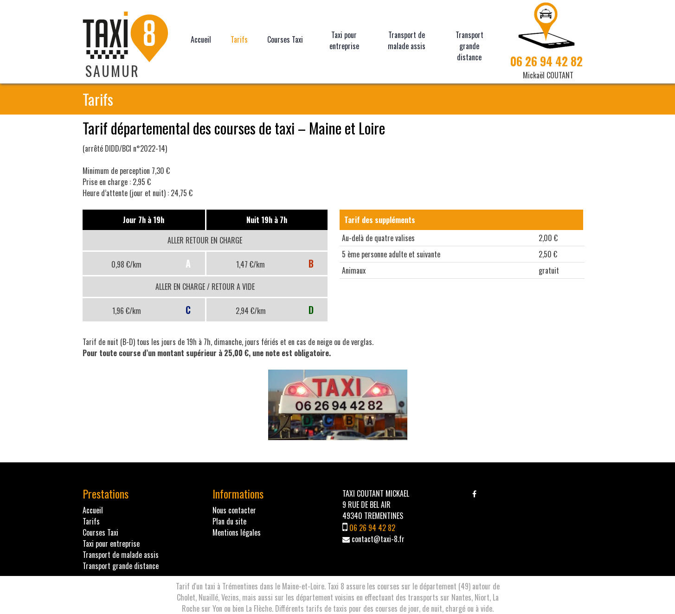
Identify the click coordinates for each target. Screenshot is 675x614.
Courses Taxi (285, 39)
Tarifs (239, 39)
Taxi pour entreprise (344, 40)
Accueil (201, 39)
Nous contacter (234, 510)
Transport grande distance (469, 46)
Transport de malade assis (406, 40)
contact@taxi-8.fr (378, 538)
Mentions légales (236, 532)
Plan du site (229, 521)
